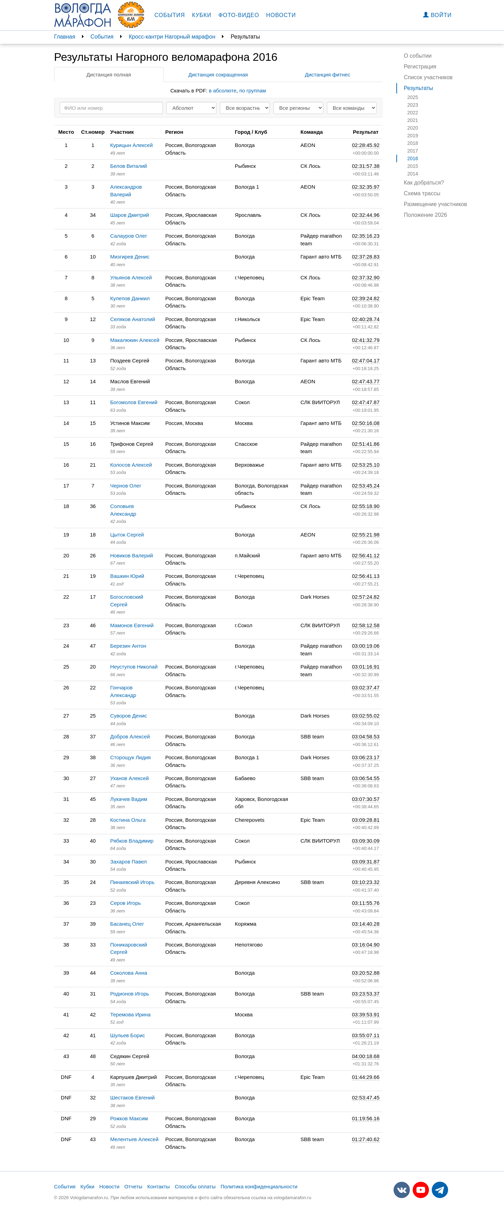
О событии (418, 56)
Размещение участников (435, 204)
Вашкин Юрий (127, 576)
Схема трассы (422, 193)
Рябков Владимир (132, 841)
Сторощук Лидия (130, 757)
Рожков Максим (129, 1118)
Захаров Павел (128, 862)
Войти (437, 15)
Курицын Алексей (131, 145)
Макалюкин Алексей (134, 340)
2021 (412, 120)
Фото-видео (238, 15)
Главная (64, 37)
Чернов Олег (125, 486)
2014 (412, 174)
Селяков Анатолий (132, 319)
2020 (412, 128)
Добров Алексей (130, 736)
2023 (412, 105)
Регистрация (420, 66)
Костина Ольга (128, 820)
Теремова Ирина (130, 1014)
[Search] (111, 108)
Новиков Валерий (131, 555)
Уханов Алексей (129, 778)
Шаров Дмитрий (129, 215)
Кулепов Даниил (130, 298)
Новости (281, 15)
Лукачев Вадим (128, 799)
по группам (252, 90)
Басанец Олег (127, 924)
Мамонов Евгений (132, 625)
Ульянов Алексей (131, 277)
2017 (412, 151)
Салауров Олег (128, 236)
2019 (412, 135)
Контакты (158, 1186)
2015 (412, 166)
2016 (412, 158)
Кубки (202, 15)
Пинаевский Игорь (132, 882)
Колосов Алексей (131, 465)
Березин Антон (128, 646)
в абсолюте (222, 90)
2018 (412, 143)
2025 (412, 97)
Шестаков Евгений (132, 1097)
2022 (412, 112)
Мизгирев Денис (129, 257)
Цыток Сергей (127, 535)
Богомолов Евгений (133, 402)
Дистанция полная (108, 74)
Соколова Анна (128, 973)
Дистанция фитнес (327, 74)
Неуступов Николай (133, 667)
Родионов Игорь (129, 994)
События (170, 15)
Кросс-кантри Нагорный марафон (172, 37)
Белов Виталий (128, 166)
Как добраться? (424, 183)
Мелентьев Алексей (134, 1139)
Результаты (418, 88)
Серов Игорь (125, 903)
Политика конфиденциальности (259, 1186)
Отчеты (133, 1186)
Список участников (428, 77)
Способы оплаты (195, 1186)
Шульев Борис (127, 1035)
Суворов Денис (128, 716)
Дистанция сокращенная (218, 74)
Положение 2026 (425, 215)
